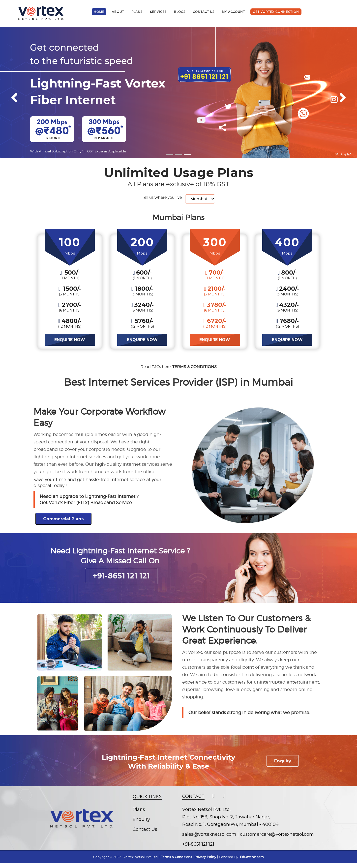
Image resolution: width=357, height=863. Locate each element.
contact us (203, 12)
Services (158, 12)
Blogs (179, 12)
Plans (137, 12)
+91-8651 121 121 (121, 575)
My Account (233, 12)
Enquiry (282, 760)
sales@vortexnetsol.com (209, 834)
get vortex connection (276, 12)
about (118, 12)
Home (99, 12)
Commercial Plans (63, 518)
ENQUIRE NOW (69, 339)
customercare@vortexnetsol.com (277, 834)
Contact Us (145, 829)
